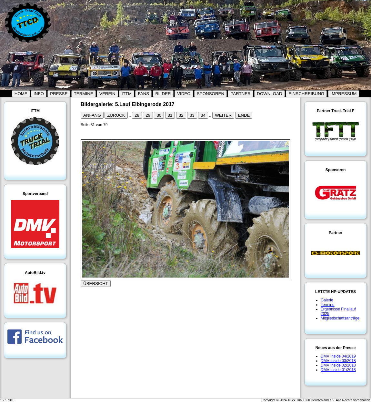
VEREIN (107, 93)
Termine (328, 304)
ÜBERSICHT (95, 283)
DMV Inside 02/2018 (338, 365)
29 (147, 115)
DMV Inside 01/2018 (338, 370)
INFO (39, 93)
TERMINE (83, 93)
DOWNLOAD (269, 93)
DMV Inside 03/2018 (338, 360)
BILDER (163, 93)
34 (203, 115)
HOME (21, 93)
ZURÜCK (116, 115)
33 (192, 115)
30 (158, 115)
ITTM (127, 93)
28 (137, 115)
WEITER (223, 115)
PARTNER (240, 93)
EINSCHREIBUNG (306, 93)
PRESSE (58, 93)
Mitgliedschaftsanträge (340, 318)
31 (170, 115)
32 (181, 115)
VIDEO (183, 93)
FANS (143, 93)
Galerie (327, 300)
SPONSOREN (210, 93)
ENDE (244, 115)
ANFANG (92, 115)
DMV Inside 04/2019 (338, 356)
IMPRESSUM (344, 93)
